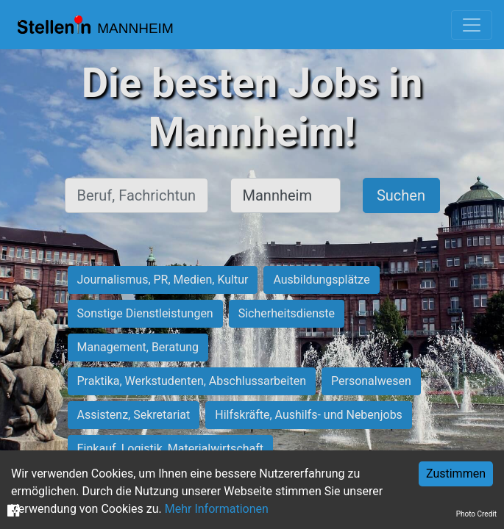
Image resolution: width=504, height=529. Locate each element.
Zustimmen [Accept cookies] (456, 474)
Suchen (401, 195)
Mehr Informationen (217, 509)
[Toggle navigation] (471, 25)
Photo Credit (476, 514)
